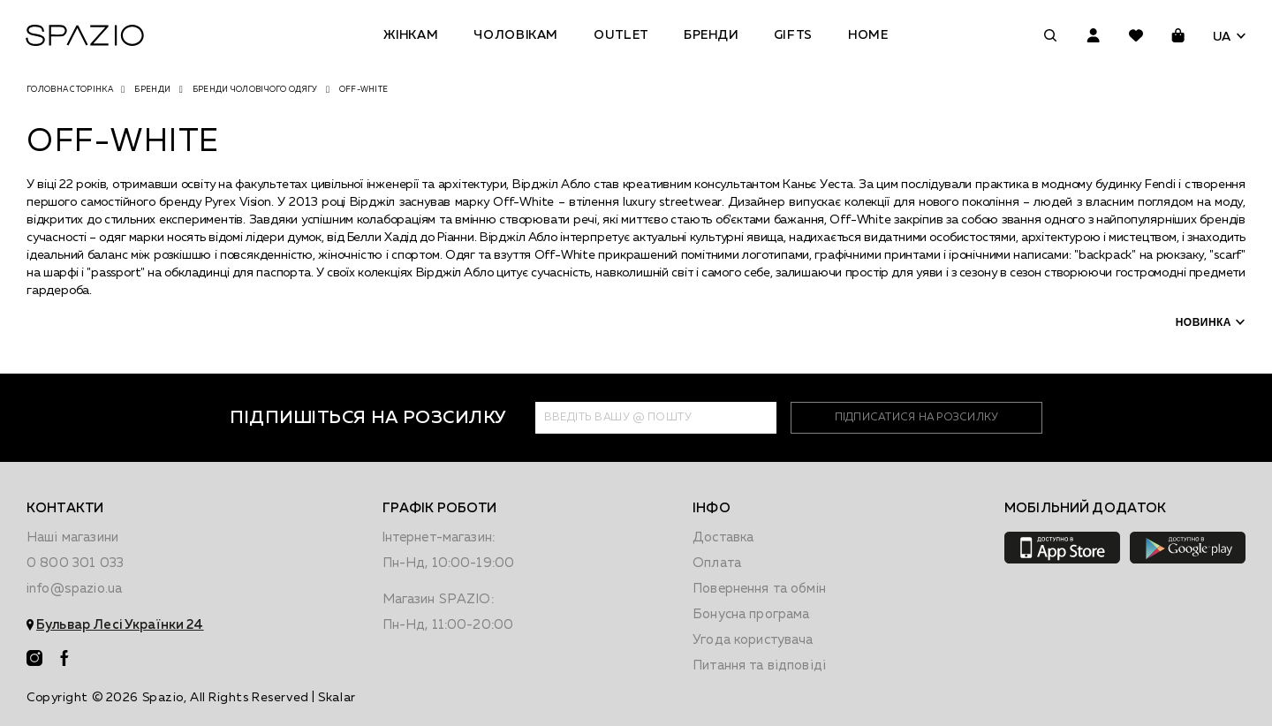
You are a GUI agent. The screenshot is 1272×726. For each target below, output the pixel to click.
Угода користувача (753, 640)
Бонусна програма (751, 614)
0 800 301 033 (75, 563)
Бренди (711, 35)
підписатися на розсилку (916, 417)
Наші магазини (72, 537)
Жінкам (410, 35)
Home (868, 35)
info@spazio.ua (74, 588)
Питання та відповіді (759, 665)
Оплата (717, 563)
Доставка (723, 537)
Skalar (336, 698)
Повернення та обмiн (759, 588)
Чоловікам (515, 35)
